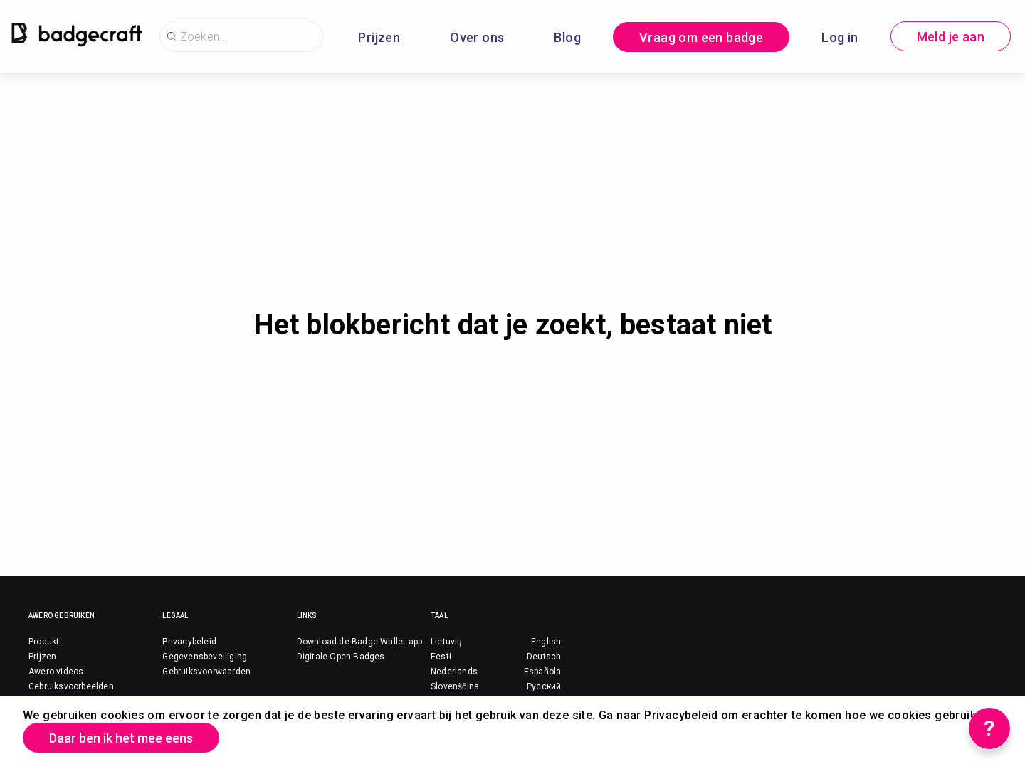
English (546, 642)
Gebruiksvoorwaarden (206, 672)
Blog (567, 37)
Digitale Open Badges (341, 657)
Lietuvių (447, 642)
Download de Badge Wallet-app (360, 642)
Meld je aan (950, 36)
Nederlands (454, 672)
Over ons (477, 37)
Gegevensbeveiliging (204, 657)
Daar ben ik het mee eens (121, 738)
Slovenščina (455, 686)
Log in (839, 37)
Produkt (43, 642)
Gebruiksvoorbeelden (71, 686)
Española (543, 672)
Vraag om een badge (701, 37)
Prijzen (379, 37)
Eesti (441, 657)
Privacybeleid (189, 642)
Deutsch (544, 657)
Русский (544, 686)
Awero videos (55, 672)
